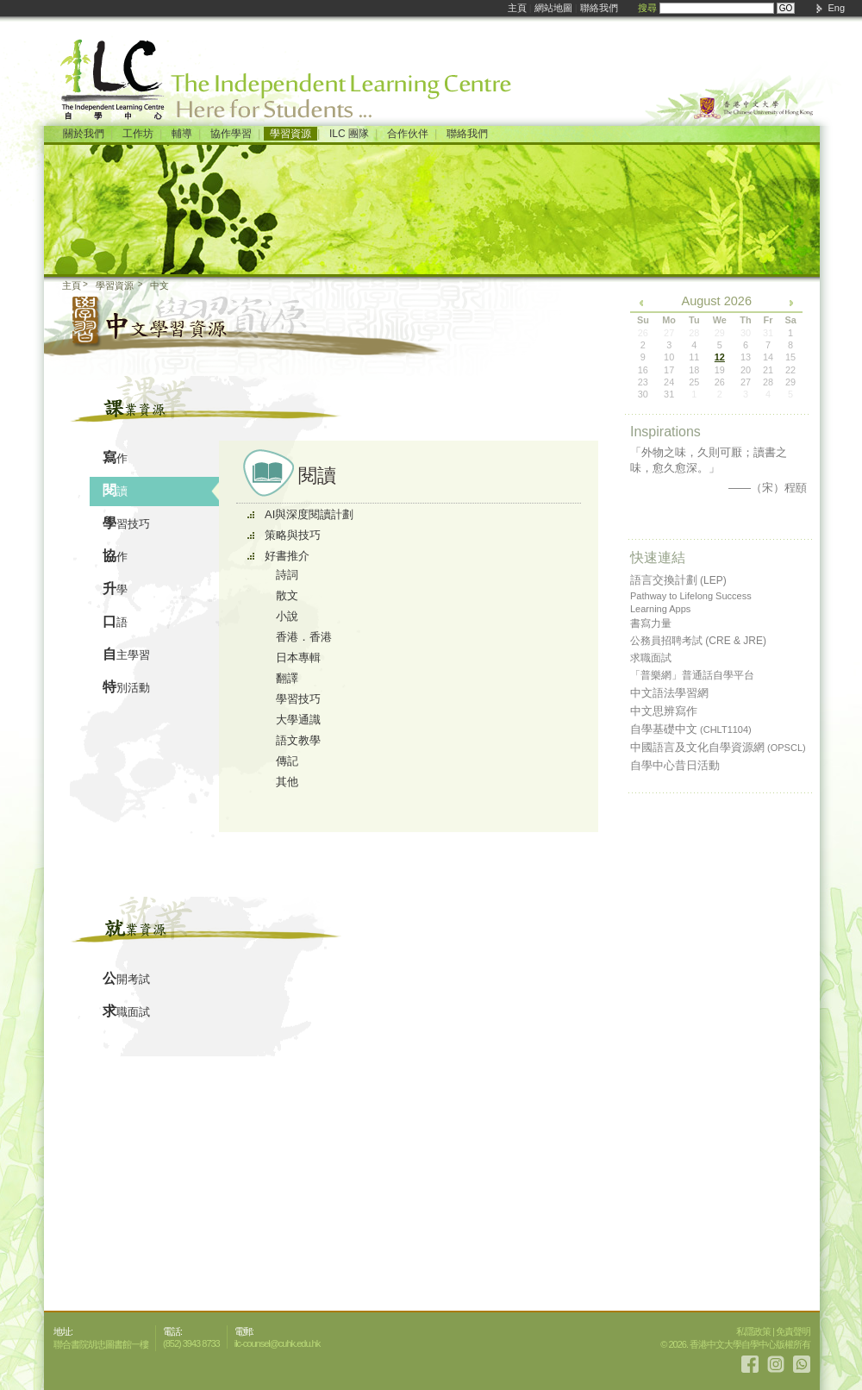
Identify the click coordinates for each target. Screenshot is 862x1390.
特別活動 (126, 686)
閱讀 (115, 490)
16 (643, 370)
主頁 (517, 8)
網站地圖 (553, 8)
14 (768, 357)
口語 (115, 621)
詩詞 (287, 574)
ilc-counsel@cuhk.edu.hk (277, 1343)
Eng (836, 8)
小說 (287, 616)
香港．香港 (304, 636)
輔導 (182, 134)
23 (643, 382)
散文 (287, 595)
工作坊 (137, 134)
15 (790, 357)
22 (790, 370)
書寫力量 (650, 623)
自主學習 (126, 654)
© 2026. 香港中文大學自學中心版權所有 (735, 1344)
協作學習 (231, 134)
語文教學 (298, 740)
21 (768, 370)
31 (669, 394)
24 (669, 382)
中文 (159, 285)
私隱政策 (753, 1331)
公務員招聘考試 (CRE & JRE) (698, 641)
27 (745, 382)
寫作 (115, 457)
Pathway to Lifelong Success (691, 596)
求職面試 (126, 1011)
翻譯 (287, 678)
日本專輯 (298, 657)
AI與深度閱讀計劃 (309, 514)
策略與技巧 (293, 535)
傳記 (287, 760)
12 (720, 357)
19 (720, 370)
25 (694, 382)
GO (786, 8)
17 (669, 370)
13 (745, 357)
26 (720, 382)
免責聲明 (793, 1331)
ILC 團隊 (349, 134)
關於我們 (83, 134)
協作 (115, 555)
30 (643, 394)
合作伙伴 (407, 134)
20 (745, 370)
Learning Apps (660, 609)
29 (790, 382)
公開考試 (126, 978)
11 (694, 357)
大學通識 (298, 719)
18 (694, 370)
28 (768, 382)
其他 (287, 781)
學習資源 (290, 134)
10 (669, 357)
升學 (115, 588)
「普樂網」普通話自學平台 (692, 675)
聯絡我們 (599, 8)
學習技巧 (126, 523)
